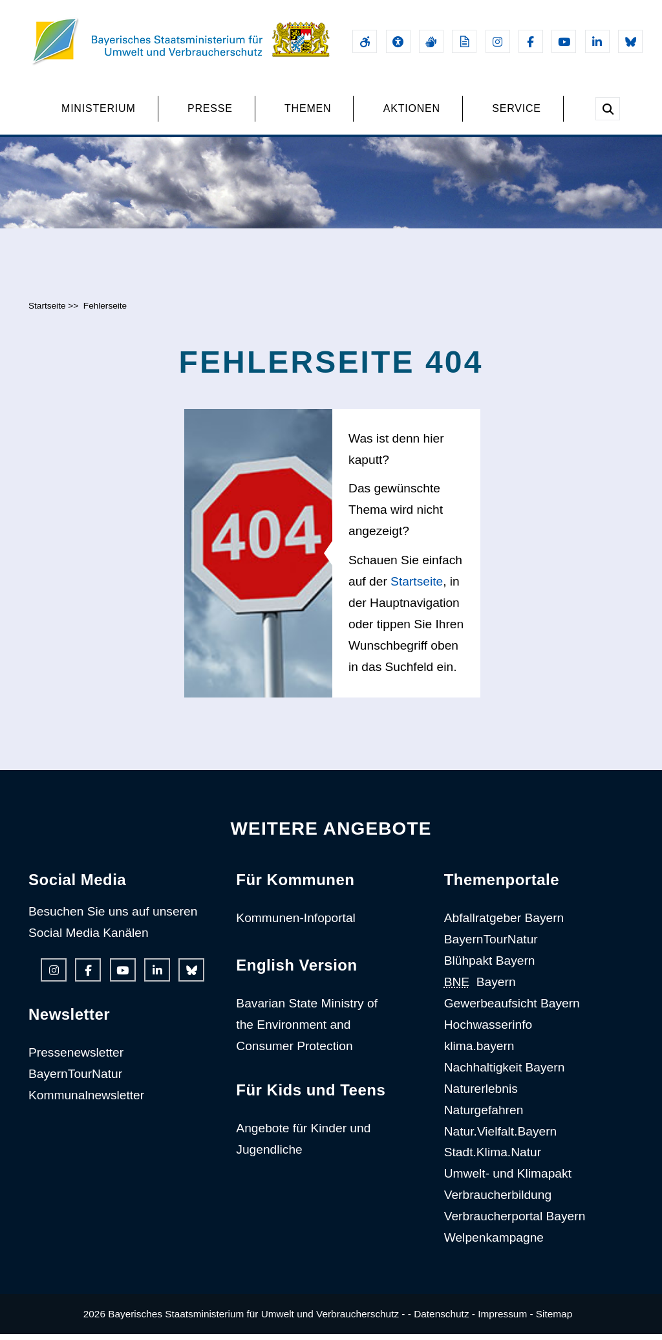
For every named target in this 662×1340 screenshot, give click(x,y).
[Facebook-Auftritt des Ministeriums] (530, 41)
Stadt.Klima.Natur (492, 1158)
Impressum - (505, 1319)
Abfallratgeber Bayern (504, 924)
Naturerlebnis (481, 1094)
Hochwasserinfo (488, 1030)
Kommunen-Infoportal (296, 924)
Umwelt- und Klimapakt (507, 1179)
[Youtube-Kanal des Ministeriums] (563, 41)
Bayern (480, 987)
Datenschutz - (444, 1319)
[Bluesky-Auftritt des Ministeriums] (630, 41)
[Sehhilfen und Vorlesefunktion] (398, 41)
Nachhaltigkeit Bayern (504, 1073)
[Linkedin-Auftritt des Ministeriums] (597, 41)
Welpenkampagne (494, 1243)
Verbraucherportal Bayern (515, 1222)
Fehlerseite (105, 311)
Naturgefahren (484, 1116)
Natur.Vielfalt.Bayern (500, 1137)
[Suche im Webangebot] (607, 108)
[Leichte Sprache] (464, 41)
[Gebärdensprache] (431, 41)
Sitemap (554, 1319)
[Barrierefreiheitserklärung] (364, 41)
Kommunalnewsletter (86, 1101)
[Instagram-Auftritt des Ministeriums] (498, 41)
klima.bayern (479, 1052)
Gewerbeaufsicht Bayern (512, 1009)
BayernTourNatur (75, 1079)
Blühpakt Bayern (489, 966)
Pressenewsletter (75, 1058)
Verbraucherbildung (497, 1200)
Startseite (47, 311)
